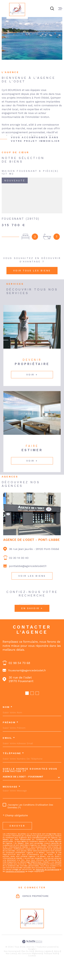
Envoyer (17, 826)
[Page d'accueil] (17, 9)
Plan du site (27, 951)
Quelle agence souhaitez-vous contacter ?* (30, 770)
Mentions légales (43, 951)
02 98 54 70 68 (19, 663)
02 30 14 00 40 (19, 557)
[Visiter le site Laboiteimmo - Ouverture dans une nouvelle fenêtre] (32, 941)
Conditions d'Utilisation (15, 871)
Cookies (32, 956)
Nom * (8, 707)
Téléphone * (13, 753)
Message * (12, 786)
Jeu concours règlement (29, 953)
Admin (57, 951)
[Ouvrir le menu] (60, 8)
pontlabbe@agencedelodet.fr (28, 566)
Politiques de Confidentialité (47, 869)
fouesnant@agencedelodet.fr (27, 670)
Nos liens (10, 953)
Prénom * (10, 722)
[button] (27, 693)
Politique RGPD (51, 953)
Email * (9, 738)
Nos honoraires (11, 951)
